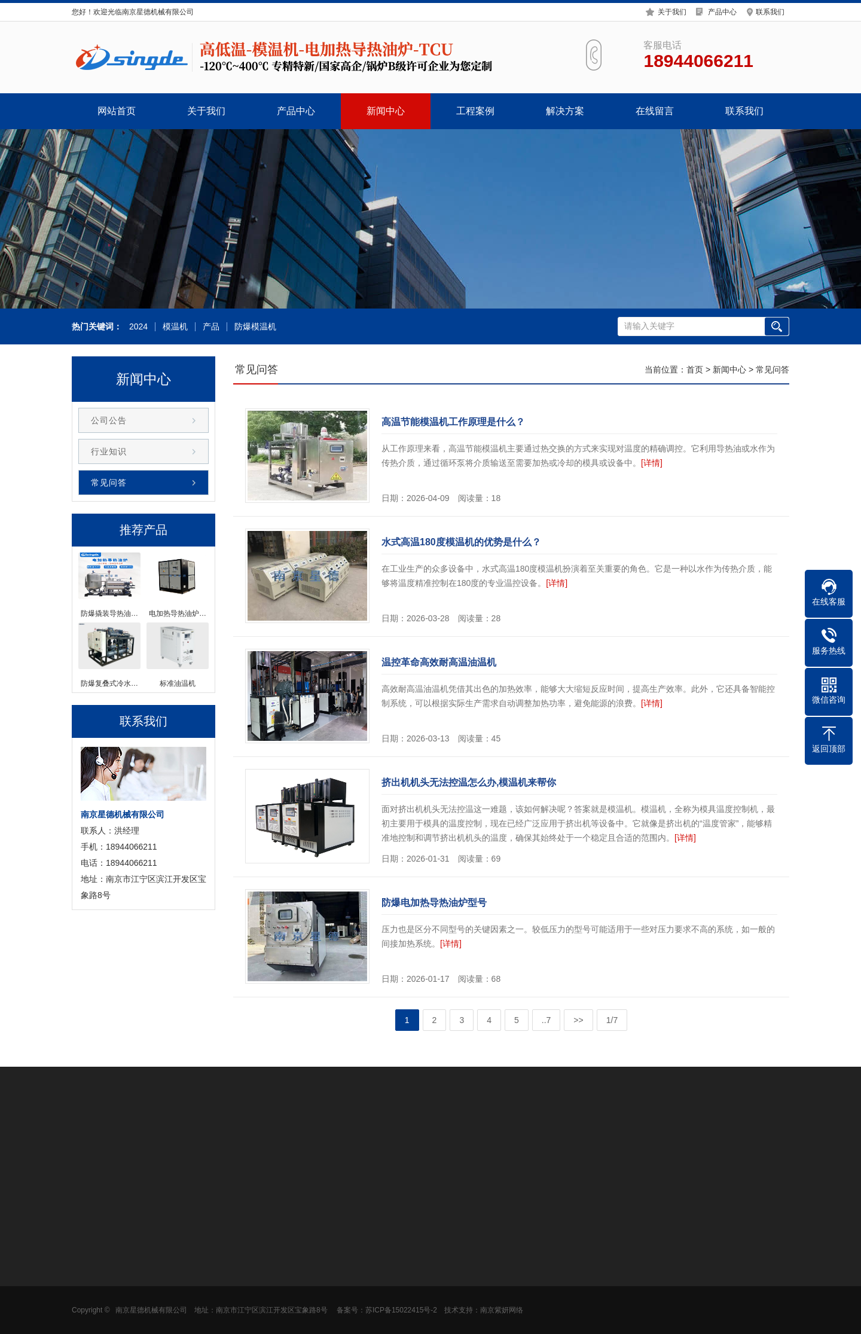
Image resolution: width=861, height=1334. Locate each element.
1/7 (612, 1020)
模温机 (173, 326)
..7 (546, 1020)
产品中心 (722, 10)
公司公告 (109, 420)
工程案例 (475, 111)
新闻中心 (386, 111)
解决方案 (565, 111)
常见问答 (109, 482)
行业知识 (109, 451)
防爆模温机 (253, 326)
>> (578, 1020)
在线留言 (655, 111)
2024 (136, 326)
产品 (209, 326)
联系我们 (770, 10)
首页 (694, 369)
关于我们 (672, 10)
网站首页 (116, 111)
